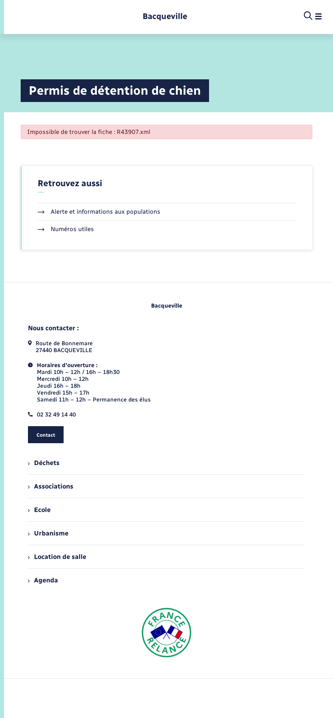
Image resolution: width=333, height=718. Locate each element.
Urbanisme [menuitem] (48, 533)
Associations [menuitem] (50, 486)
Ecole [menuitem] (39, 510)
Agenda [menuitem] (43, 580)
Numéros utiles (66, 229)
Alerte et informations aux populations (99, 211)
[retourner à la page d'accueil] (165, 16)
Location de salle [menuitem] (57, 557)
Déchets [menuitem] (44, 463)
